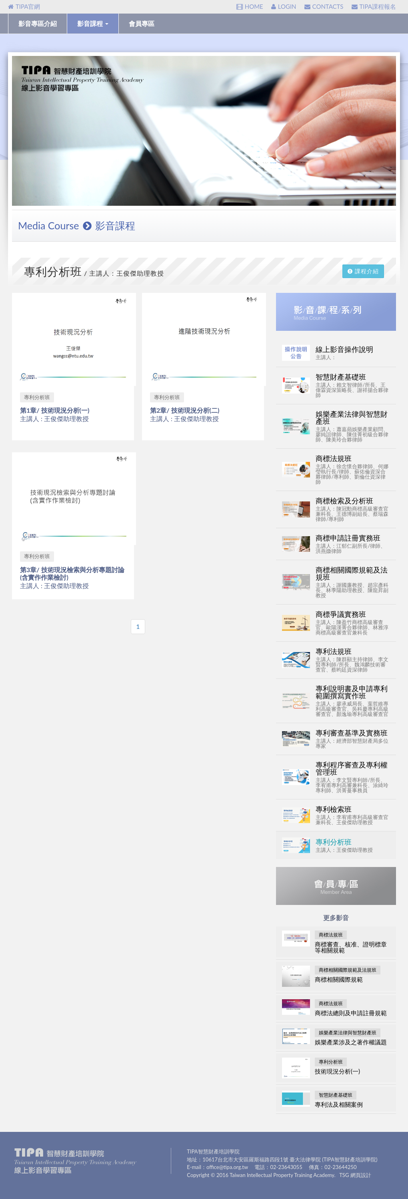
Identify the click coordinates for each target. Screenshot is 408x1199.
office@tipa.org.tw (227, 1167)
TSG (344, 1175)
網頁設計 (360, 1175)
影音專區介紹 (37, 23)
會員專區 (141, 23)
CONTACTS (324, 6)
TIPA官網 (24, 6)
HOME (249, 6)
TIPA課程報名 (374, 6)
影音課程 (92, 23)
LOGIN (283, 6)
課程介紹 (363, 271)
